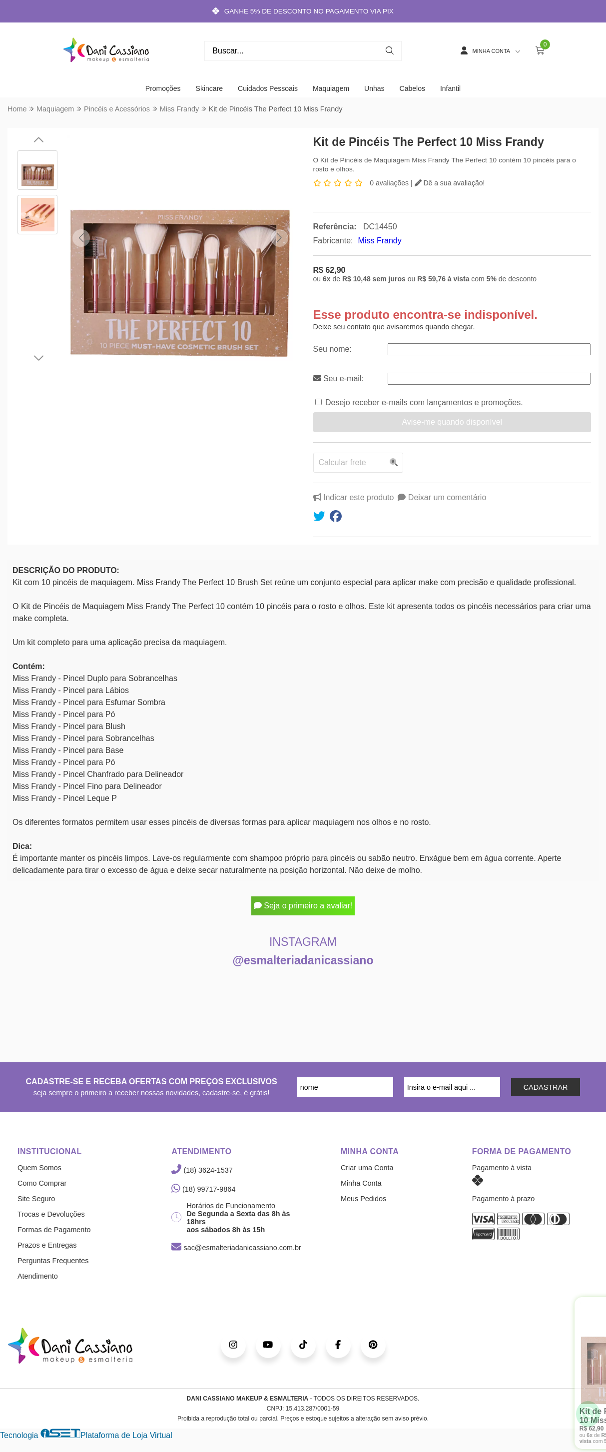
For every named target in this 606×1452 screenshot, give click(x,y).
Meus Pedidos (363, 1199)
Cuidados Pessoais (268, 88)
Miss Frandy (380, 240)
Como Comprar (41, 1183)
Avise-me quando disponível (452, 422)
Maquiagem (331, 88)
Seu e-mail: (338, 378)
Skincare (209, 88)
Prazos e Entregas (46, 1245)
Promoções (163, 88)
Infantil (450, 88)
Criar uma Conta (367, 1168)
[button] (81, 238)
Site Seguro (36, 1199)
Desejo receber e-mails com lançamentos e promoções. (424, 402)
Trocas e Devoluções (51, 1214)
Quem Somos (39, 1168)
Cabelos (412, 88)
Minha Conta (361, 1183)
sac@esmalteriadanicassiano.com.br (236, 1248)
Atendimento (37, 1276)
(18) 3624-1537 (201, 1170)
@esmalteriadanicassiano (303, 960)
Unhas (374, 88)
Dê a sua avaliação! (450, 183)
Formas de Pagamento (53, 1230)
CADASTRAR (546, 1087)
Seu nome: (332, 349)
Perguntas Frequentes (52, 1261)
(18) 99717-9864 (203, 1189)
